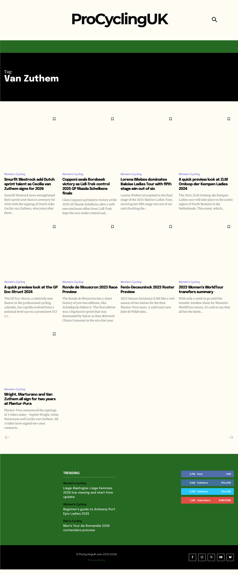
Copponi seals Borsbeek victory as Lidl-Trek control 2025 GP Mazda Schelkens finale (88, 187)
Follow (226, 490)
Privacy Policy (97, 564)
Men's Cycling (72, 526)
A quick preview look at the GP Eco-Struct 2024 (30, 295)
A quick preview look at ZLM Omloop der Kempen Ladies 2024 (206, 185)
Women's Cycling (17, 175)
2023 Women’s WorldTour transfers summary (203, 295)
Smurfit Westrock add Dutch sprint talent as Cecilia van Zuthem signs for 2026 (31, 187)
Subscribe (225, 507)
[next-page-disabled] (230, 445)
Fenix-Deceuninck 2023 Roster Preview (143, 295)
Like (228, 481)
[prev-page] (7, 445)
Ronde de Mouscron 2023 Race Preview (87, 295)
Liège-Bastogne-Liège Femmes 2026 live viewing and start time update (86, 499)
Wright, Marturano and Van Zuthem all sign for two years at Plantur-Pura (31, 406)
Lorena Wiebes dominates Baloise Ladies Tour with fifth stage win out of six (146, 185)
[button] (214, 20)
